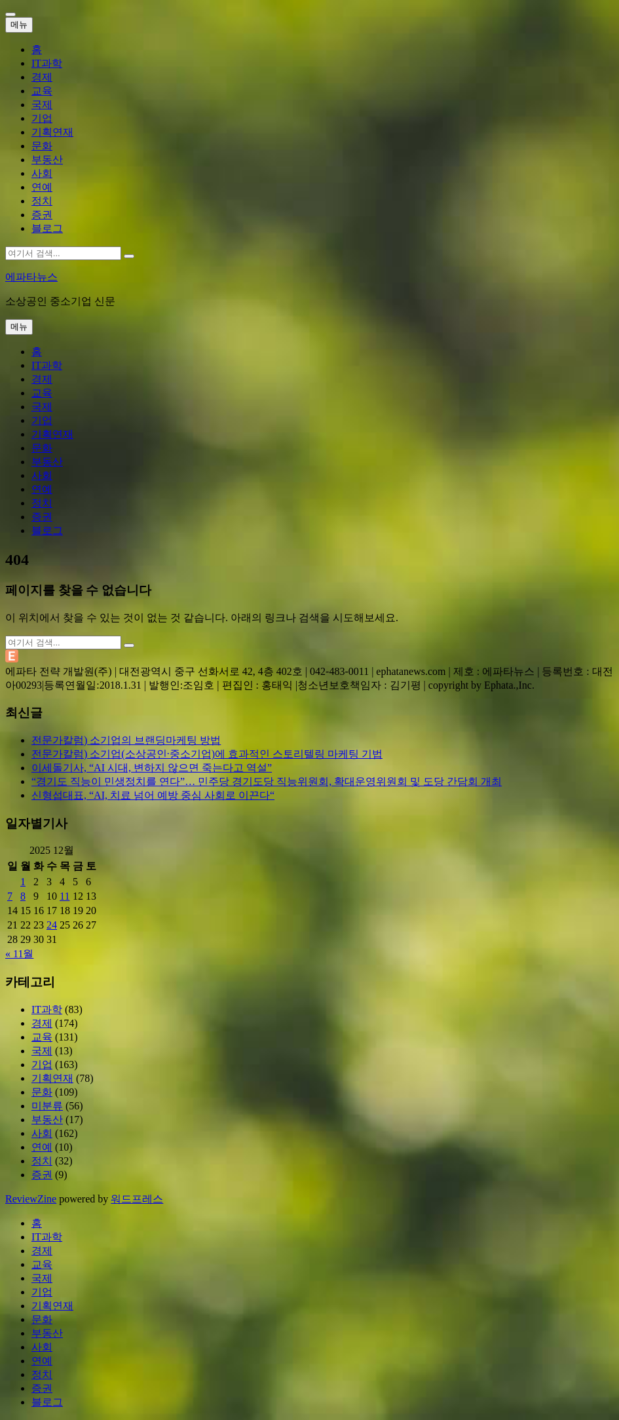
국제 (41, 104)
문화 (41, 145)
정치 (41, 200)
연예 (41, 187)
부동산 (47, 159)
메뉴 (19, 24)
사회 (41, 173)
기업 (41, 118)
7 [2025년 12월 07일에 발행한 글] (9, 896)
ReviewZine (30, 1198)
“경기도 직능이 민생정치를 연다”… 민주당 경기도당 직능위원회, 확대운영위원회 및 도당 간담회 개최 (266, 781)
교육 (41, 90)
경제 (41, 77)
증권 (41, 214)
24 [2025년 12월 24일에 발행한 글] (52, 925)
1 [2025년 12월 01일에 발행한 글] (23, 881)
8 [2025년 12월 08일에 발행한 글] (23, 896)
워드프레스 (137, 1198)
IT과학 (46, 63)
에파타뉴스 (31, 276)
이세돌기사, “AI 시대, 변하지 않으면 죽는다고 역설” (151, 767)
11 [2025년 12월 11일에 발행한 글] (64, 896)
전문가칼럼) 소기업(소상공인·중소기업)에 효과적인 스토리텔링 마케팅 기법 (207, 753)
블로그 (47, 228)
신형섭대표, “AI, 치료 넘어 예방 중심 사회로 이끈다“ (152, 795)
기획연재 (52, 132)
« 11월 (19, 953)
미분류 (47, 1105)
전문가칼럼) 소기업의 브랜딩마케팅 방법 (126, 740)
